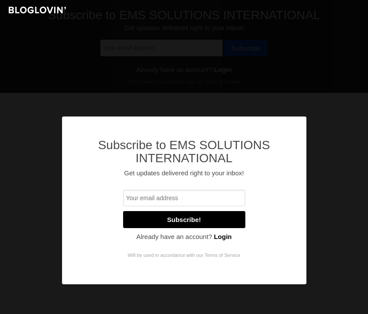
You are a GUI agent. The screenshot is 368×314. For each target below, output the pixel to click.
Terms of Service (222, 255)
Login (223, 236)
